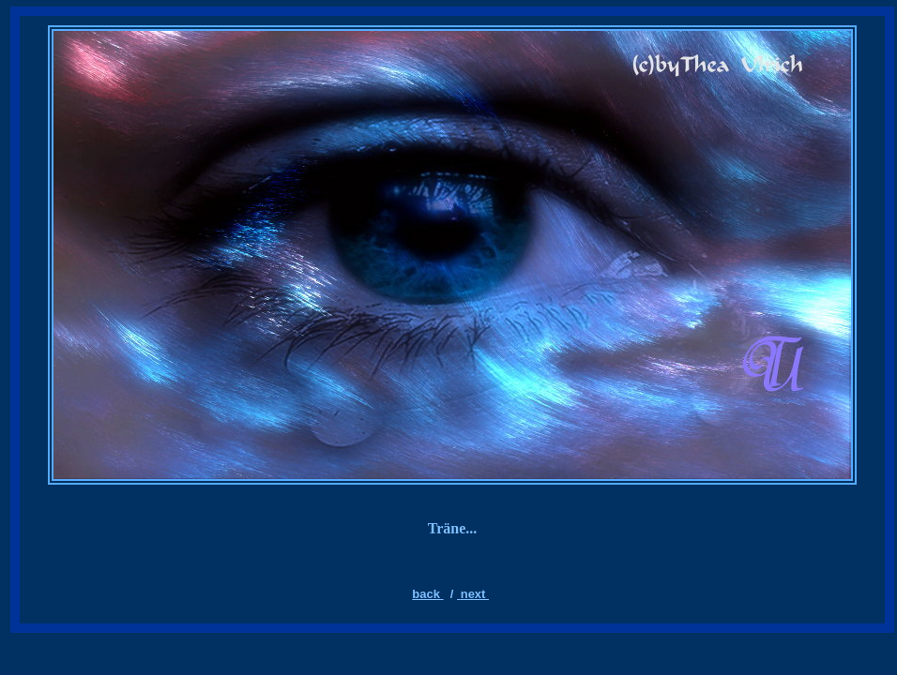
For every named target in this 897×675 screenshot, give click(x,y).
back (427, 594)
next (475, 594)
